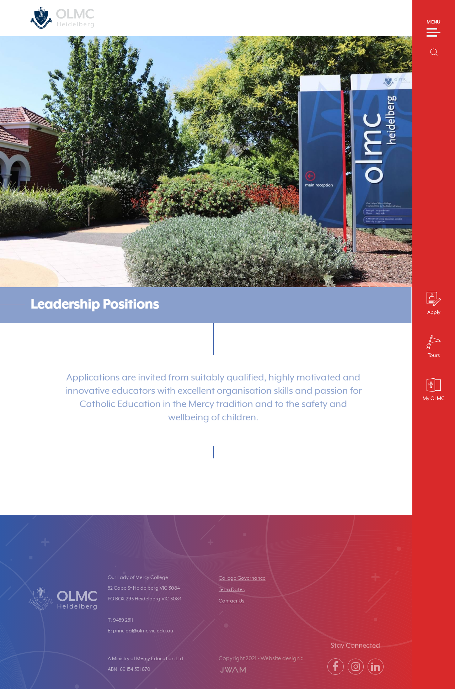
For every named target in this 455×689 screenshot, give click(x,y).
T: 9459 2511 (120, 620)
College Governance (242, 578)
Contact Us (231, 601)
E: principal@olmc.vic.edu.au (140, 631)
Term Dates (232, 590)
